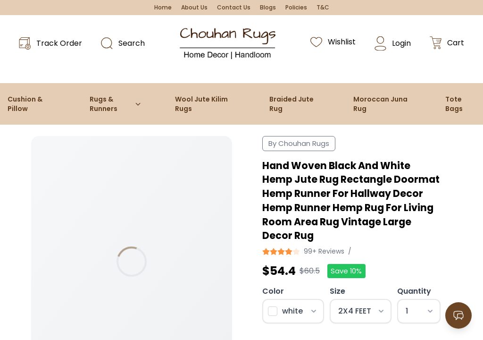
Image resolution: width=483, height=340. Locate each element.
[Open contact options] (458, 315)
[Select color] (293, 311)
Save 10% (346, 271)
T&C (322, 7)
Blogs (268, 7)
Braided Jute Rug (291, 103)
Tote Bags (454, 103)
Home (163, 7)
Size (337, 291)
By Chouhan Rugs (298, 143)
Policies (296, 7)
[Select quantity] (418, 311)
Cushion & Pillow (25, 103)
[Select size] (360, 311)
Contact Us (233, 7)
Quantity (414, 291)
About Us (194, 7)
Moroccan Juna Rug (380, 103)
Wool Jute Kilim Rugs (201, 103)
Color (273, 291)
